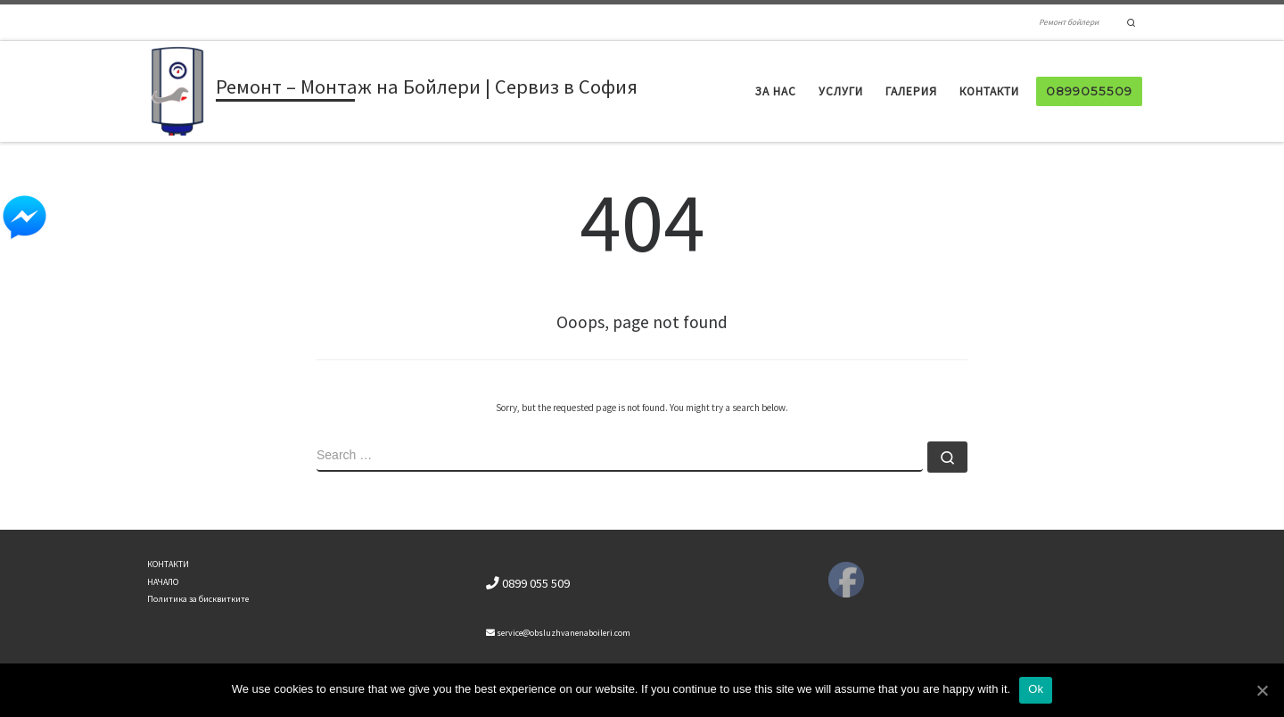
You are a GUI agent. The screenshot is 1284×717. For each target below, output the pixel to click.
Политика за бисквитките (198, 599)
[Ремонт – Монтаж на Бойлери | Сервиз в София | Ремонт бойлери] (178, 89)
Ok (1035, 689)
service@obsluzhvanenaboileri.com (558, 633)
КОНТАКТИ (168, 564)
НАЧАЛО (162, 582)
